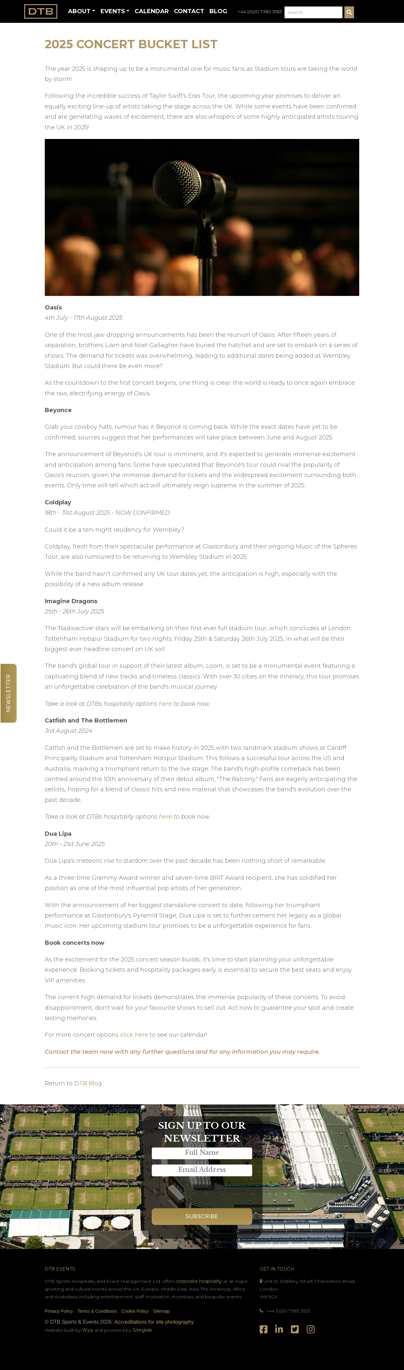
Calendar (152, 11)
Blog (218, 11)
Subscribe (202, 1216)
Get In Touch (277, 1269)
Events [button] (113, 11)
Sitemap (161, 1311)
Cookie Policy (135, 1311)
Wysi (88, 1330)
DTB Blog (88, 1083)
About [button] (79, 11)
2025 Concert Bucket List (131, 44)
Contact (189, 11)
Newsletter (8, 693)
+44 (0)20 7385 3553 (259, 11)
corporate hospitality (199, 1281)
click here (135, 1034)
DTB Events (60, 1269)
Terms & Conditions (97, 1311)
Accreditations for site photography (154, 1322)
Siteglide (142, 1330)
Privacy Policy (59, 1311)
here (165, 703)
